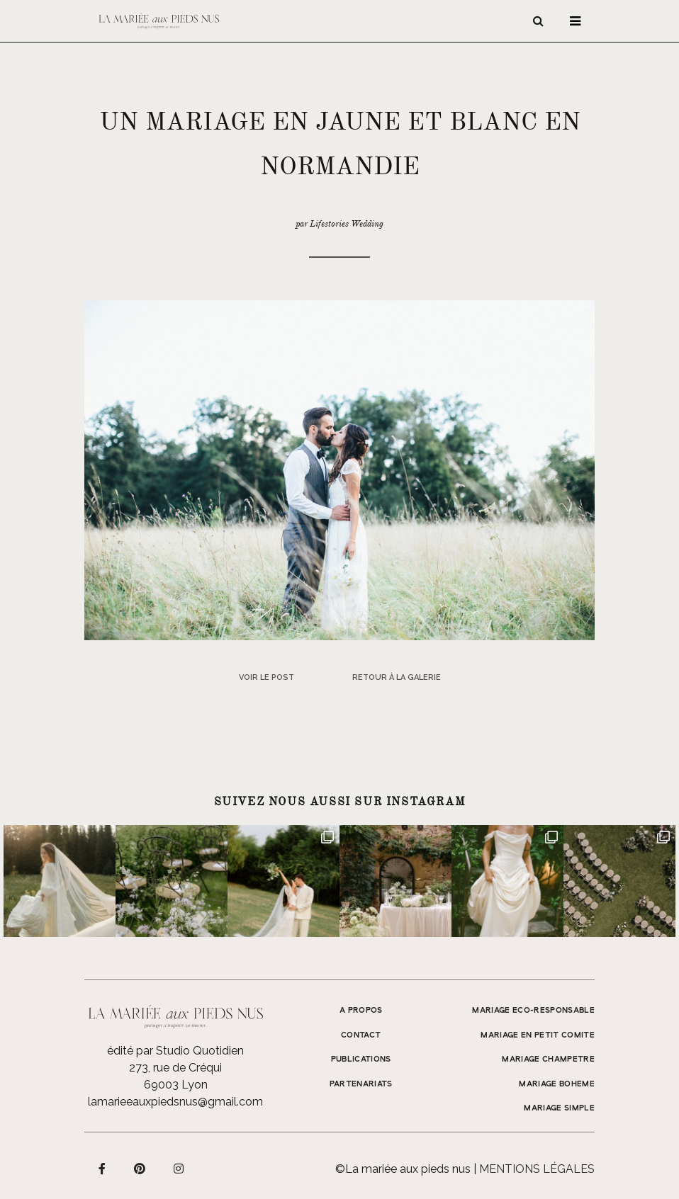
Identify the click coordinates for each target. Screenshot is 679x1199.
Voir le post (266, 677)
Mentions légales (537, 1169)
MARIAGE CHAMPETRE (548, 1059)
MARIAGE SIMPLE (559, 1108)
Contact (361, 1035)
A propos (361, 1011)
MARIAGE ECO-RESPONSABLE (533, 1011)
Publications (361, 1059)
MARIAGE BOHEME (557, 1084)
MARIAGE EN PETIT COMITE (538, 1035)
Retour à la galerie (396, 677)
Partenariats (361, 1084)
